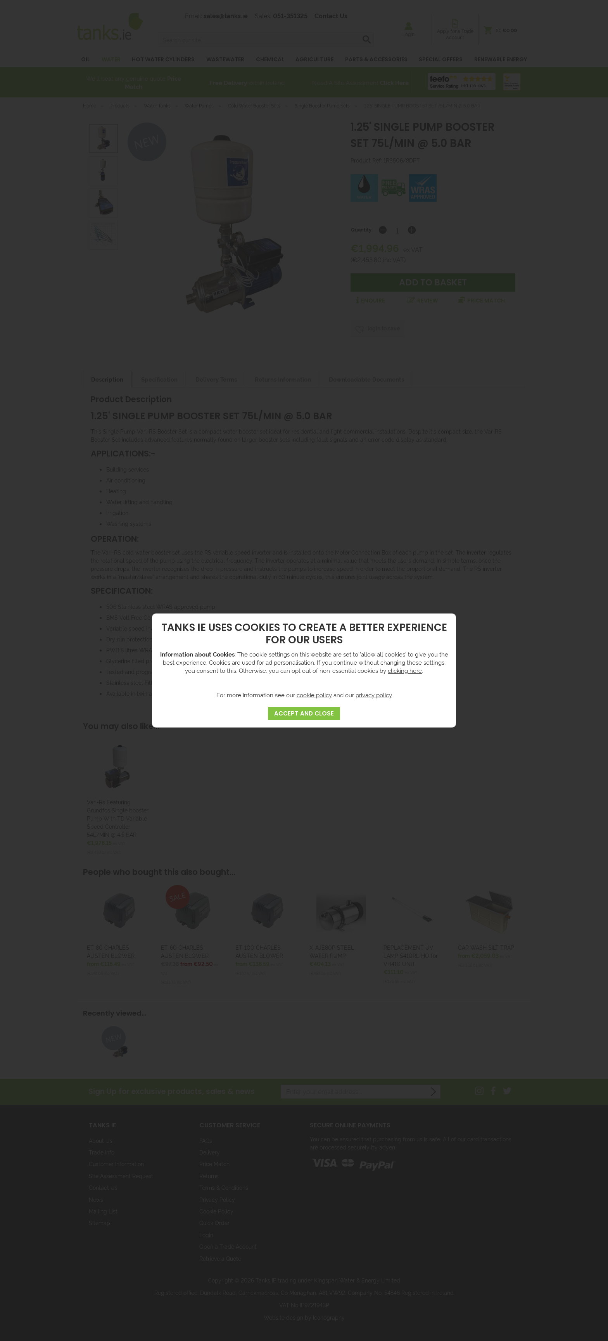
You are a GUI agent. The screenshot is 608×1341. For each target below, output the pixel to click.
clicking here (405, 670)
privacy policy (374, 695)
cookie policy (314, 695)
